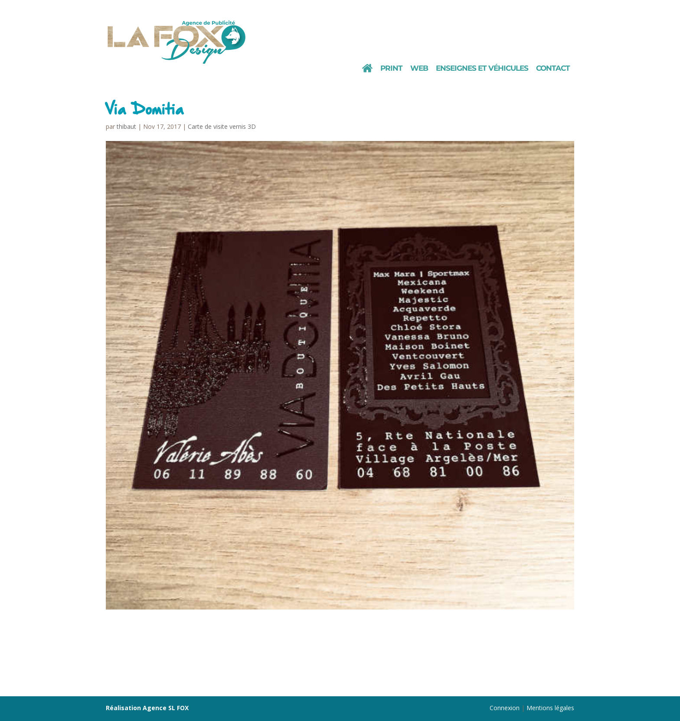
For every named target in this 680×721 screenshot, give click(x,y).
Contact (553, 68)
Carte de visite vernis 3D (222, 126)
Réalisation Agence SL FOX (147, 708)
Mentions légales (550, 708)
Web (419, 68)
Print (391, 68)
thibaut (126, 126)
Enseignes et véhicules (482, 68)
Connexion (505, 708)
